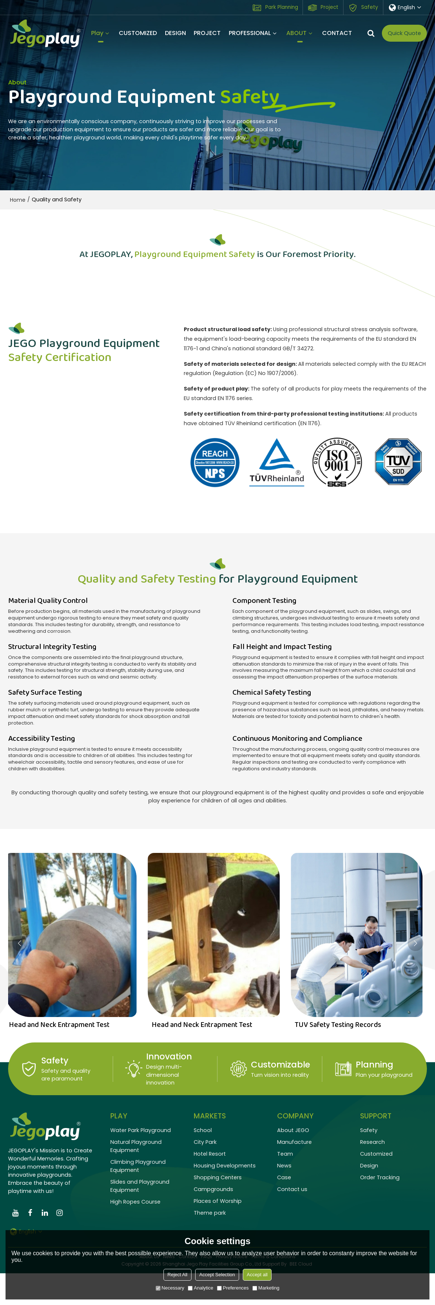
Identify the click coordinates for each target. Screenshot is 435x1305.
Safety (369, 7)
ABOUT (296, 35)
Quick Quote (404, 33)
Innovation (169, 1088)
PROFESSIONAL (250, 33)
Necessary (170, 1288)
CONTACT (337, 33)
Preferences (233, 1288)
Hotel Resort (210, 1185)
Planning (374, 1096)
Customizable (280, 1096)
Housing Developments (225, 1197)
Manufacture (294, 1173)
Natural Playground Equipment (136, 1178)
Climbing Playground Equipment (138, 1197)
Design (369, 1197)
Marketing (265, 1288)
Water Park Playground (140, 1162)
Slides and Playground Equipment (139, 1217)
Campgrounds (213, 1221)
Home (17, 200)
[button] (415, 975)
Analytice (200, 1288)
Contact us (292, 1221)
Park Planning (281, 7)
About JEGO (293, 1162)
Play (97, 35)
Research (372, 1173)
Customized (376, 1185)
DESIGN (175, 33)
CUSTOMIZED (138, 33)
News (284, 1197)
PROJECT (207, 33)
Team (285, 1185)
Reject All (177, 1274)
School (203, 1162)
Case (284, 1209)
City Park (205, 1173)
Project (329, 7)
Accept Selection (217, 1274)
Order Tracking (380, 1209)
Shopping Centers (218, 1209)
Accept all (257, 1274)
